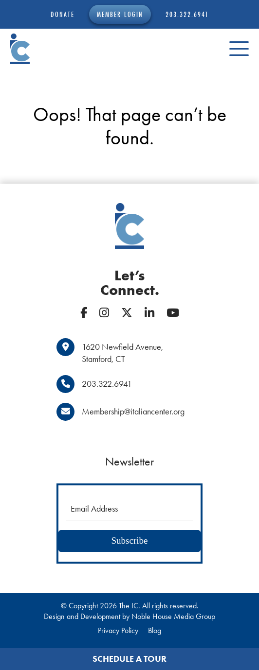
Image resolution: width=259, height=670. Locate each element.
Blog (154, 630)
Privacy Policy (118, 630)
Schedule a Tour (129, 658)
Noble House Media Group (173, 616)
